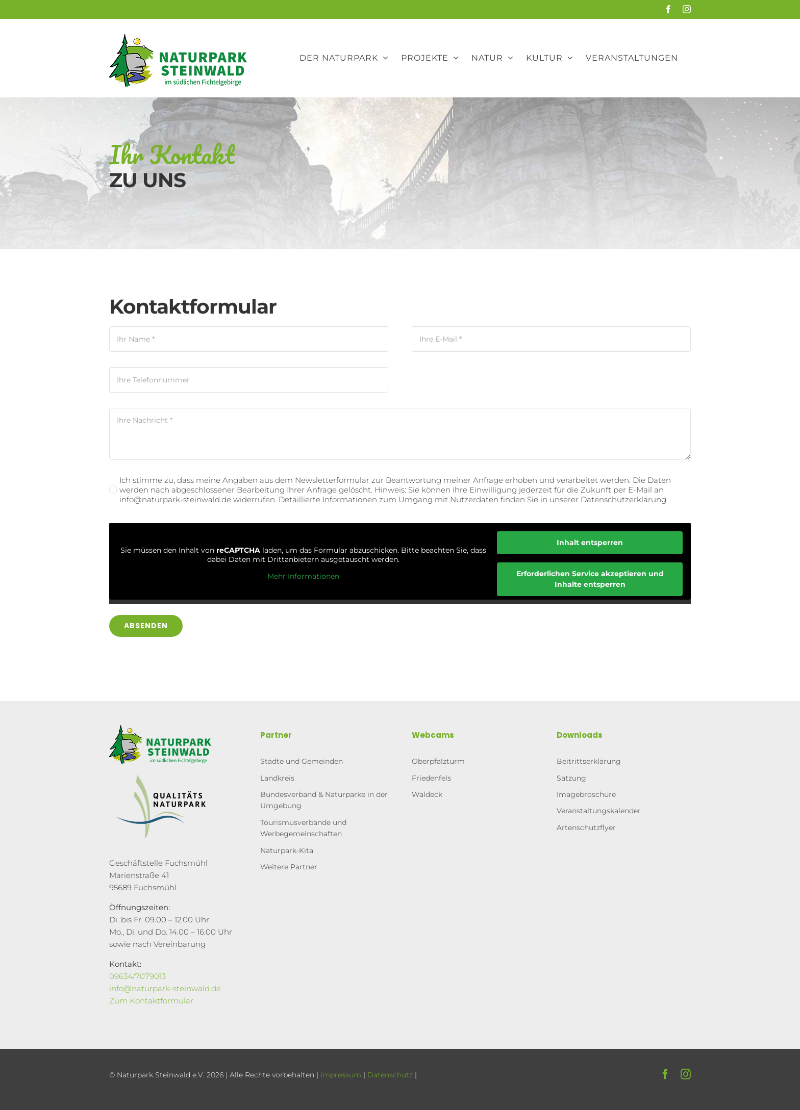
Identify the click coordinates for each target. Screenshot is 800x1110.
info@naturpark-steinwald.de (165, 988)
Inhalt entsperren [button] (590, 542)
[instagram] (686, 1074)
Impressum (340, 1074)
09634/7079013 (137, 976)
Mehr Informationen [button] (303, 577)
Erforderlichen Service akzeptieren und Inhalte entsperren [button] (590, 579)
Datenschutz (390, 1074)
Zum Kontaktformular (151, 1000)
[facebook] (665, 1074)
